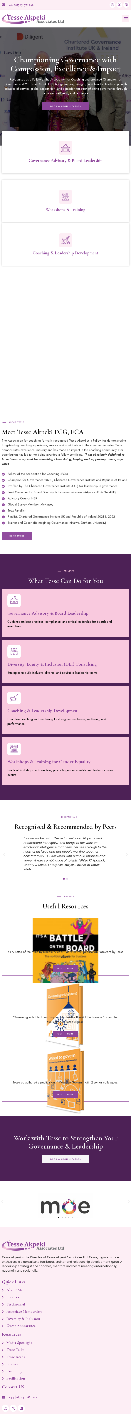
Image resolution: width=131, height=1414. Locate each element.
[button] (125, 18)
